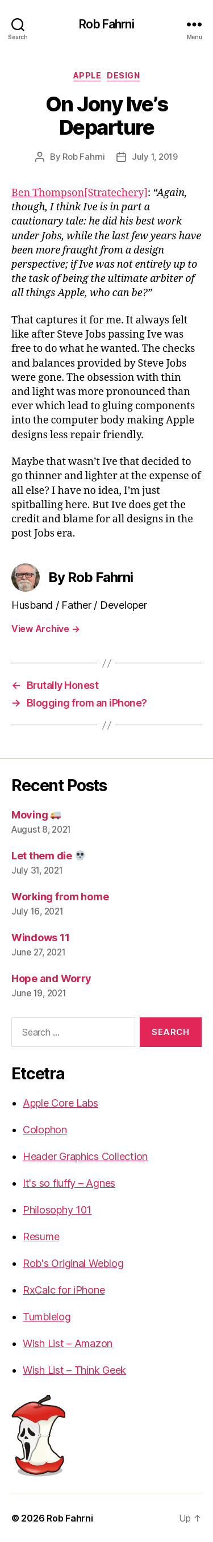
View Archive (45, 628)
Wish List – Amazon (67, 1343)
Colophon (45, 1130)
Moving (36, 815)
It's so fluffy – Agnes (69, 1183)
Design (123, 75)
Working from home (59, 897)
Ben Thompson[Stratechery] (79, 192)
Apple (87, 75)
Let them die (48, 856)
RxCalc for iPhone (64, 1290)
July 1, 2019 (155, 156)
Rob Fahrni (106, 24)
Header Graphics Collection (85, 1156)
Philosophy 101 (57, 1210)
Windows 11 (40, 938)
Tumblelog (47, 1317)
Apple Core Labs (60, 1103)
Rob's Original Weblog (73, 1263)
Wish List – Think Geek (74, 1370)
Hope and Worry (51, 978)
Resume (41, 1236)
